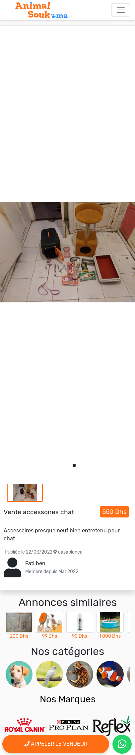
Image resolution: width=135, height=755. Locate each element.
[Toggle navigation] (120, 10)
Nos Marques (68, 699)
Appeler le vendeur (55, 744)
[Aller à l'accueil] (41, 10)
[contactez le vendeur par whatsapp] (122, 744)
